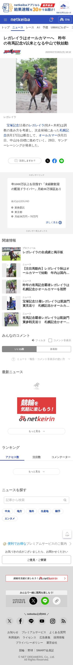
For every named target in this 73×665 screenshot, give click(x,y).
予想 (45, 27)
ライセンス (29, 637)
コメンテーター (60, 457)
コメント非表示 (62, 340)
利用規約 (14, 637)
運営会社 (51, 642)
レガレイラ (36, 125)
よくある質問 (57, 632)
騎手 (57, 511)
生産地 (44, 511)
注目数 (37, 457)
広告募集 (45, 637)
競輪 (65, 19)
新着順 (53, 349)
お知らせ (12, 632)
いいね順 (19, 349)
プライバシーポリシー (29, 642)
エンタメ (10, 518)
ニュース (17, 27)
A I (38, 27)
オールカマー (48, 135)
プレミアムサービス (34, 632)
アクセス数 (12, 457)
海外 (31, 511)
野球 (30, 650)
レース (30, 27)
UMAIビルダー (60, 27)
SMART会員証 (45, 650)
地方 (19, 511)
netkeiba (20, 19)
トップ (5, 27)
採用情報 (59, 637)
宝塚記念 (13, 125)
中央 (7, 511)
